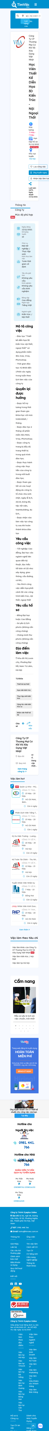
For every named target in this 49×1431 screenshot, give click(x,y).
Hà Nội (32, 159)
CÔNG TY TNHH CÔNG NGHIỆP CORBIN (29, 910)
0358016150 (30, 1187)
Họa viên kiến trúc (24, 690)
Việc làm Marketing (33, 1371)
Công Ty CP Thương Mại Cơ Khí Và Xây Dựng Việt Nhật (32, 48)
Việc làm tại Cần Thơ (21, 1406)
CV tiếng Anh (32, 1254)
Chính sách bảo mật (15, 1257)
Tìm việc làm (32, 1244)
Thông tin (20, 204)
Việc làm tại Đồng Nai (21, 1395)
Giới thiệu (14, 1244)
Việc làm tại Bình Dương (21, 1384)
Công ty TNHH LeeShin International (29, 816)
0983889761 (19, 1187)
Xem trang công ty (22, 770)
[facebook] (12, 1283)
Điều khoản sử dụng (15, 1263)
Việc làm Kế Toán (33, 1359)
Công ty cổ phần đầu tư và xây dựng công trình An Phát (29, 839)
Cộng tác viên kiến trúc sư (24, 705)
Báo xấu (30, 725)
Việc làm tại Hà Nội (21, 963)
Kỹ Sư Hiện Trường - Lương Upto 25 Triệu (24, 836)
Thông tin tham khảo (31, 1264)
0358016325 (19, 1201)
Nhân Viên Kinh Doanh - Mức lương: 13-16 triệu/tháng (24, 906)
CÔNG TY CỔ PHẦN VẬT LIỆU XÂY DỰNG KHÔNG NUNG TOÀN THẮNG (29, 886)
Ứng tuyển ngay (38, 172)
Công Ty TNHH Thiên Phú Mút (29, 790)
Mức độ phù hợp (21, 216)
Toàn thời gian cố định (26, 264)
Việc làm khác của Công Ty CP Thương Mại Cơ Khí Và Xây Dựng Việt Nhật (24, 950)
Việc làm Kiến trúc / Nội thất (23, 957)
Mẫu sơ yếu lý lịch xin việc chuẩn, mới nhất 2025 (24, 1019)
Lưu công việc (38, 166)
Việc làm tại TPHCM (21, 1363)
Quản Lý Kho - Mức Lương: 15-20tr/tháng (26, 787)
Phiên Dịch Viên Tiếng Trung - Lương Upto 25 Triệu (26, 813)
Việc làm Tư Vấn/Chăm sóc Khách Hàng (34, 1381)
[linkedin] (16, 1283)
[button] (16, 1026)
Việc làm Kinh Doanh (33, 1352)
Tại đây (24, 1115)
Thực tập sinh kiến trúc (24, 697)
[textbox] (28, 16)
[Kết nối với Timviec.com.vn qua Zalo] (40, 1426)
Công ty (19, 209)
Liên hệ (13, 1247)
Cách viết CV (32, 1247)
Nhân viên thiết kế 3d (24, 714)
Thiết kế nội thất (23, 684)
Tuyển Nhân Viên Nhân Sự (23, 883)
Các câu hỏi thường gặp (15, 1251)
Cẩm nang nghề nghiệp (32, 1258)
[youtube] (21, 1283)
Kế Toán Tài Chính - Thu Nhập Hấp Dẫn (24, 859)
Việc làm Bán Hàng (33, 1390)
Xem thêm (24, 929)
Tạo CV (30, 1250)
